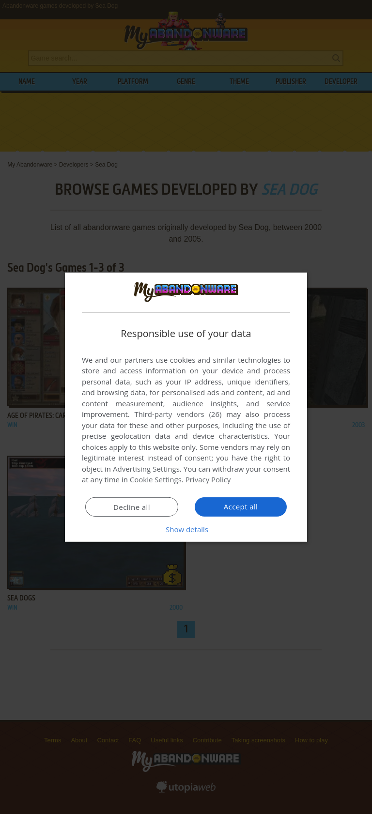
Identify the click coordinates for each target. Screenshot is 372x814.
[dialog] (186, 406)
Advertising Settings (146, 469)
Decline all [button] (131, 507)
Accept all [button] (241, 506)
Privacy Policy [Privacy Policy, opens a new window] (208, 479)
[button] (186, 529)
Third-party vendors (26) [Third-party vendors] (177, 414)
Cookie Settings (156, 479)
